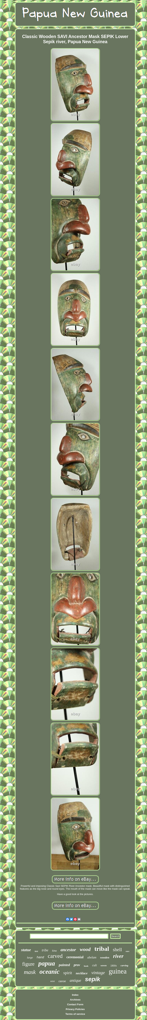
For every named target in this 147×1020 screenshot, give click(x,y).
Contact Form (75, 1004)
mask (30, 972)
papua (46, 963)
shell (117, 949)
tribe (45, 950)
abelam (91, 957)
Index (75, 994)
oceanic (49, 971)
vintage (98, 972)
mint (52, 981)
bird (36, 951)
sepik (92, 979)
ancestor (68, 949)
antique (75, 980)
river (118, 956)
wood (85, 949)
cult (94, 965)
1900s (113, 965)
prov (77, 965)
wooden (104, 957)
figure (28, 964)
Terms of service (75, 1014)
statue (26, 950)
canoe (62, 981)
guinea (118, 971)
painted (64, 965)
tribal (101, 948)
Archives (75, 999)
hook (86, 966)
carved (55, 956)
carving (124, 965)
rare (127, 951)
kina (54, 950)
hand (40, 957)
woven (104, 965)
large (30, 957)
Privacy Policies (75, 1009)
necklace (81, 973)
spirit (67, 972)
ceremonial (74, 957)
